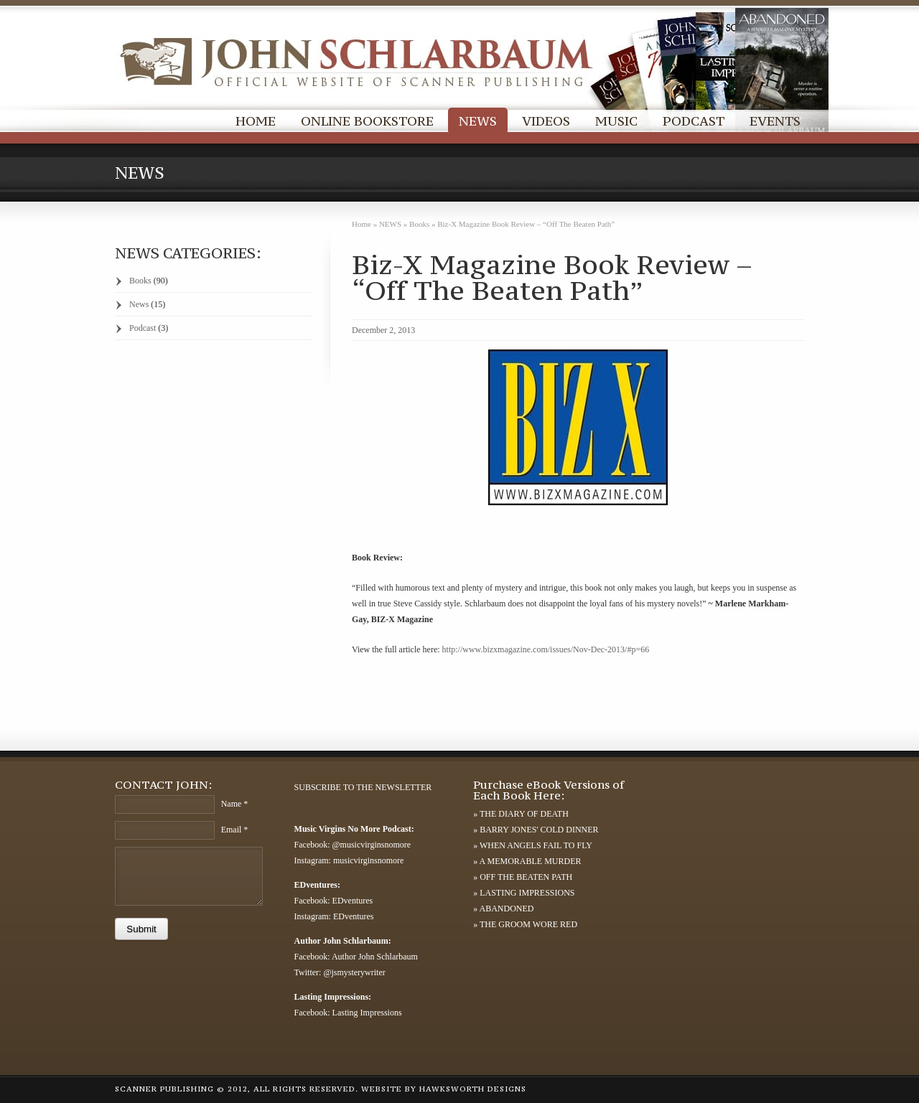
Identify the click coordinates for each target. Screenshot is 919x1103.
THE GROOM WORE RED (528, 924)
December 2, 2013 (383, 330)
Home (361, 224)
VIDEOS (546, 121)
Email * (234, 830)
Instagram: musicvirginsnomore (349, 860)
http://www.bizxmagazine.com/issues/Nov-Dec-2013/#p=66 (546, 649)
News (139, 304)
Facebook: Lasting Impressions (348, 1013)
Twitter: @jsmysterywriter (340, 972)
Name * (234, 804)
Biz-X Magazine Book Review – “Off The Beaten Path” (552, 277)
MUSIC (616, 121)
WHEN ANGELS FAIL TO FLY (536, 845)
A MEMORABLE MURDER (531, 861)
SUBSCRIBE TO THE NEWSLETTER (363, 787)
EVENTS (775, 121)
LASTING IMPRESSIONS (527, 893)
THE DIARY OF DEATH (524, 814)
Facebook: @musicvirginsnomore (352, 845)
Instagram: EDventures (334, 916)
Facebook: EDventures (333, 901)
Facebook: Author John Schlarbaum (356, 957)
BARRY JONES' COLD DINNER (539, 830)
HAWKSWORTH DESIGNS (472, 1089)
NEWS (478, 121)
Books (419, 224)
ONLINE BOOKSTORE (367, 121)
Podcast (142, 328)
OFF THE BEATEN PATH (526, 877)
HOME (255, 121)
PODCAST (693, 121)
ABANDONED (507, 908)
